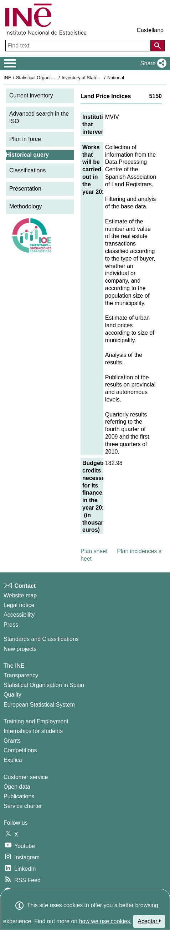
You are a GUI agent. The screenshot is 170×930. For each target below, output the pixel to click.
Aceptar (149, 921)
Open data (17, 787)
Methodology (25, 206)
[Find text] (78, 45)
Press (11, 625)
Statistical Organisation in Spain (48, 77)
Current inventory (31, 95)
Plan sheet (94, 551)
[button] (152, 63)
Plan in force (25, 139)
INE (7, 77)
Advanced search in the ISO (39, 117)
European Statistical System (39, 705)
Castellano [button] (150, 30)
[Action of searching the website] (157, 45)
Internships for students (33, 731)
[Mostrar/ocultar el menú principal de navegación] (10, 63)
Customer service (26, 777)
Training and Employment (36, 721)
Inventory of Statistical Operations (96, 77)
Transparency (21, 675)
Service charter (23, 806)
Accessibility (19, 615)
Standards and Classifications (41, 639)
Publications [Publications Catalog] (19, 796)
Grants (12, 741)
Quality (12, 695)
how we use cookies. (105, 921)
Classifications (27, 170)
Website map (20, 595)
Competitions (20, 750)
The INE (14, 666)
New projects (20, 649)
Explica (13, 760)
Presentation (25, 189)
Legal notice (19, 605)
